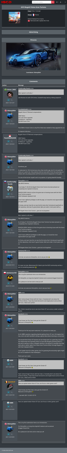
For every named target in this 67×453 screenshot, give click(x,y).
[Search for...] (41, 2)
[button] (57, 2)
